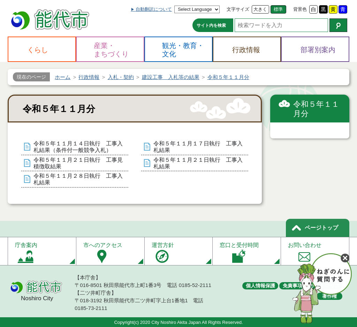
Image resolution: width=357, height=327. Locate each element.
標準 (278, 9)
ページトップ (321, 228)
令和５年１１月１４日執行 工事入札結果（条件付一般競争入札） (78, 147)
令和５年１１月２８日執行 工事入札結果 (78, 179)
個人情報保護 (260, 285)
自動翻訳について (154, 9)
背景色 (300, 9)
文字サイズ (238, 9)
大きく (260, 9)
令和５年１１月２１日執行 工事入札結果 (198, 163)
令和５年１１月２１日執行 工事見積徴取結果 (78, 163)
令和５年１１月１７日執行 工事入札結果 (198, 147)
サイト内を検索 (211, 25)
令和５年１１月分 (316, 109)
